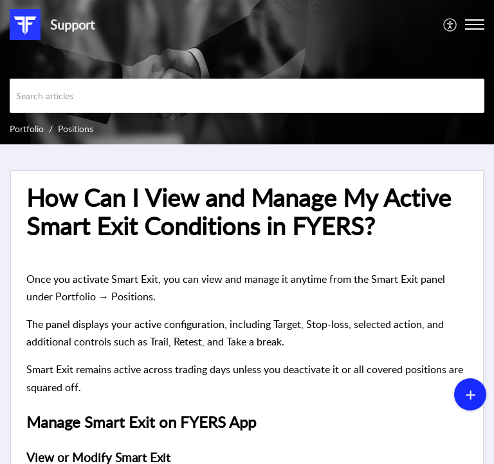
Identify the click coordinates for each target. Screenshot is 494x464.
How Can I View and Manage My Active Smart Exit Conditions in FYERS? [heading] (238, 212)
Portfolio (27, 128)
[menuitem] (450, 24)
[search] (247, 96)
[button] (450, 24)
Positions (75, 128)
